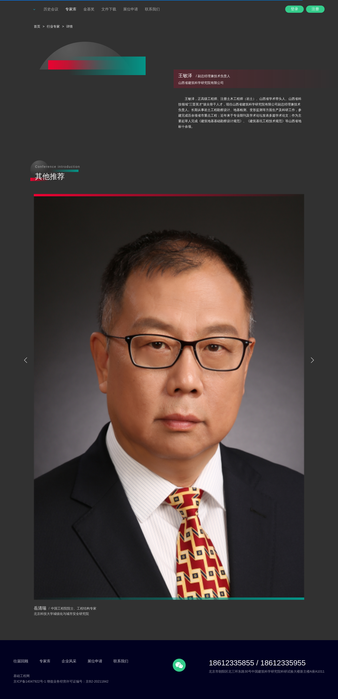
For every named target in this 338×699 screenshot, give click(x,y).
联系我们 (152, 9)
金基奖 (88, 9)
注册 (315, 9)
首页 (37, 26)
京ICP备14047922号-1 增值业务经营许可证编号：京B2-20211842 (60, 681)
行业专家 (53, 26)
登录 (294, 9)
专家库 (70, 9)
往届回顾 (20, 661)
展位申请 (130, 9)
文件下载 (108, 9)
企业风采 (69, 661)
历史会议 (51, 9)
